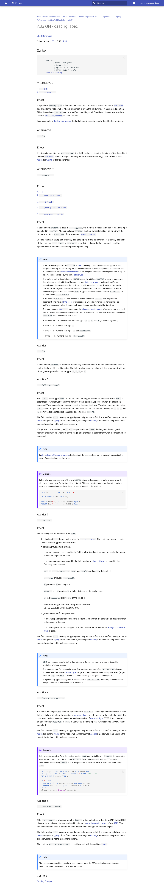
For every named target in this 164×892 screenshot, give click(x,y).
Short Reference (44, 36)
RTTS (116, 823)
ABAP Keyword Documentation (48, 17)
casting (93, 420)
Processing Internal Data (88, 17)
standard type (98, 561)
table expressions (62, 121)
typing (49, 160)
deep (80, 265)
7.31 (53, 41)
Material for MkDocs (20, 889)
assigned (112, 627)
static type (78, 275)
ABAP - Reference (69, 17)
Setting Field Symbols (56, 20)
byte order (67, 302)
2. (46, 92)
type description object (96, 823)
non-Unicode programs (59, 455)
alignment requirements (92, 309)
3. (45, 202)
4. (52, 207)
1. (42, 88)
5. (50, 214)
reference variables (69, 272)
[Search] (111, 3)
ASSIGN (70, 20)
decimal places (81, 715)
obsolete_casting (54, 72)
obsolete (45, 455)
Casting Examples (45, 881)
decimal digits (96, 718)
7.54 (65, 41)
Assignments (105, 17)
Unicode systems (92, 282)
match (40, 160)
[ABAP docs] (6, 3)
